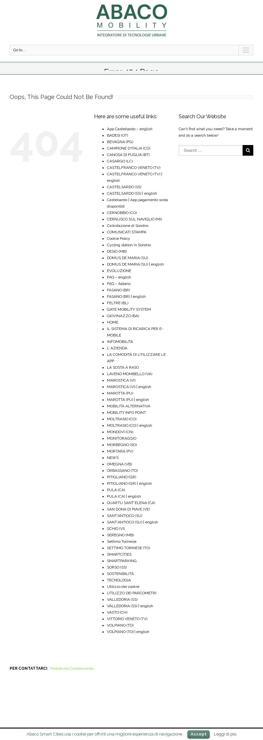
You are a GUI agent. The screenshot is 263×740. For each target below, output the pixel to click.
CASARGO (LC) (120, 161)
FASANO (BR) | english (126, 296)
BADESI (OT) (117, 135)
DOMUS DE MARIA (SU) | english (135, 264)
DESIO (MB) (117, 251)
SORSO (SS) (117, 567)
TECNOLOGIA (119, 580)
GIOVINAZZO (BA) (123, 316)
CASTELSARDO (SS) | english (132, 193)
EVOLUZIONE (119, 270)
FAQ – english (119, 277)
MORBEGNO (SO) (122, 445)
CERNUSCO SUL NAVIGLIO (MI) (134, 219)
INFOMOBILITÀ (120, 341)
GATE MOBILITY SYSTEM (129, 309)
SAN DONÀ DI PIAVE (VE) (128, 509)
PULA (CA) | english (124, 496)
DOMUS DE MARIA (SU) (127, 258)
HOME (112, 322)
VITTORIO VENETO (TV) (127, 619)
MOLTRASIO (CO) (121, 419)
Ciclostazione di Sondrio (127, 225)
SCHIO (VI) (116, 528)
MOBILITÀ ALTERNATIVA (128, 406)
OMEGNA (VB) (119, 464)
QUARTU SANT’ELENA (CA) (131, 503)
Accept (198, 734)
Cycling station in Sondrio (129, 245)
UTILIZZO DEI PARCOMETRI (131, 593)
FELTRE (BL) (117, 303)
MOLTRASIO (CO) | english (129, 425)
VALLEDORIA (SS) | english (130, 606)
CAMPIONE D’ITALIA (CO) (128, 148)
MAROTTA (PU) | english (128, 399)
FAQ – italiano (119, 283)
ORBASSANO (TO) (122, 470)
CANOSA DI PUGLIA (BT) (128, 154)
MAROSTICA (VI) (121, 380)
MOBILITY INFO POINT (126, 412)
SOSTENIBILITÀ (120, 573)
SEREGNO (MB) (120, 535)
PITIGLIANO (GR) (121, 477)
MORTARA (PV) (120, 451)
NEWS (113, 457)
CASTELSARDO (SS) (124, 187)
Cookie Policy (118, 238)
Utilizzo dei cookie (123, 586)
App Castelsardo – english (130, 129)
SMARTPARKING (122, 561)
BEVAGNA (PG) (120, 142)
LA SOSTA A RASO (123, 367)
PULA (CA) (116, 490)
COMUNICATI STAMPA (126, 232)
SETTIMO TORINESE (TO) (128, 548)
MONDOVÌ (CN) (120, 432)
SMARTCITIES (119, 554)
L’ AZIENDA (117, 348)
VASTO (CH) (117, 612)
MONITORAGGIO (121, 438)
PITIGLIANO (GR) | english (129, 483)
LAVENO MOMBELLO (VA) (129, 374)
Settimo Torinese (121, 541)
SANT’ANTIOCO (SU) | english (132, 522)
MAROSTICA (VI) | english (129, 387)
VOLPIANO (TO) (120, 625)
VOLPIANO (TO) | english (128, 631)
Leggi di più (225, 733)
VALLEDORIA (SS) (122, 599)
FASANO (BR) (118, 290)
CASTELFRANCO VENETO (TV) (133, 167)
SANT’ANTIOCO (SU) (124, 515)
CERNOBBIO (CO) (122, 212)
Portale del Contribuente (71, 668)
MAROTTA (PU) (120, 393)
